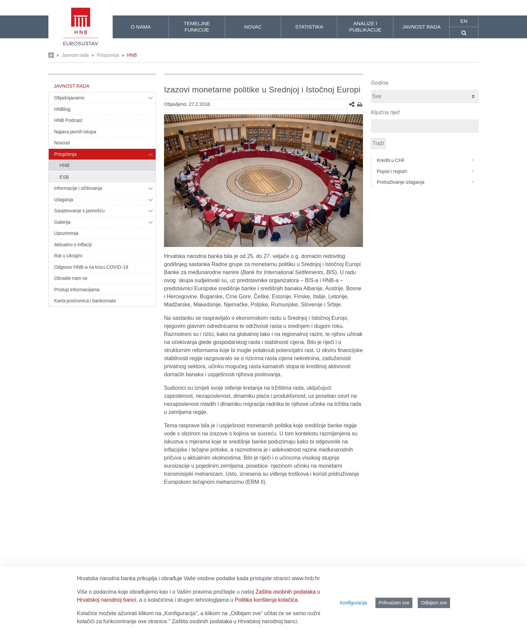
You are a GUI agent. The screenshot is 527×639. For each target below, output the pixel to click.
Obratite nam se (70, 278)
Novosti (62, 142)
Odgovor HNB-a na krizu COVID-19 (91, 267)
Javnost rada (75, 55)
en (464, 21)
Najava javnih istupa (75, 131)
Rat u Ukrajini (68, 255)
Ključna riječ (385, 112)
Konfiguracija (353, 602)
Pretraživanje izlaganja (428, 182)
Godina (380, 83)
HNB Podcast (68, 120)
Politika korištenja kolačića (266, 600)
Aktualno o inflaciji (73, 244)
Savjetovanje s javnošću (79, 210)
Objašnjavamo (69, 97)
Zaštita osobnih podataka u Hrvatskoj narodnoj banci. (235, 621)
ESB (64, 177)
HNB (132, 55)
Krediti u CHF (428, 160)
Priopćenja (108, 55)
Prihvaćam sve (393, 602)
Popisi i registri (428, 171)
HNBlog (62, 109)
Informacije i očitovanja (78, 188)
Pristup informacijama (76, 289)
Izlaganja (63, 199)
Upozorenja (66, 233)
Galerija (62, 222)
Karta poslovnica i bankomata (85, 300)
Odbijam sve (434, 602)
